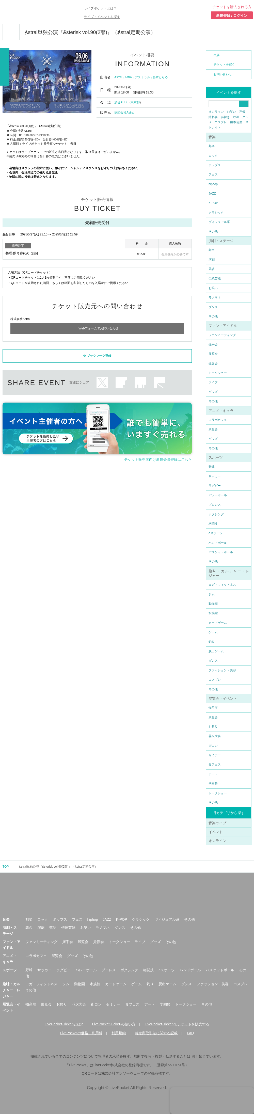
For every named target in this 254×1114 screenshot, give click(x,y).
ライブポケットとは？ (100, 8)
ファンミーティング (222, 335)
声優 (242, 112)
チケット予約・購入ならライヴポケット (32, 12)
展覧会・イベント (223, 698)
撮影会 (213, 117)
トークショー (218, 373)
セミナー (215, 755)
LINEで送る (140, 380)
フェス (213, 174)
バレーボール (218, 495)
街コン (213, 745)
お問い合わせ (223, 74)
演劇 (212, 259)
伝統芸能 (215, 278)
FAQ (190, 1033)
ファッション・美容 (222, 670)
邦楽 (212, 146)
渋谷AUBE (121, 102)
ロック (213, 155)
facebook (121, 380)
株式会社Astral (124, 112)
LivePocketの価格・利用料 (81, 1033)
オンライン (216, 112)
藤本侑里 (236, 122)
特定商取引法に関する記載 (156, 1033)
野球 (212, 467)
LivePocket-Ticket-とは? (64, 1024)
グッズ (213, 392)
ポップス (215, 165)
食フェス (215, 764)
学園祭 (213, 783)
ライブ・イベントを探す (102, 17)
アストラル (142, 77)
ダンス (213, 307)
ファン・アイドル (223, 326)
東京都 (135, 102)
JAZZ (212, 193)
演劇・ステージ (221, 241)
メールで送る (159, 380)
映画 (236, 117)
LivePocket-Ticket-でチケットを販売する (177, 1024)
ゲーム (213, 632)
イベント (216, 832)
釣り (212, 642)
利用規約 (119, 1033)
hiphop (213, 184)
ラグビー (215, 485)
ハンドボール (218, 543)
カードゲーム (218, 623)
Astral (129, 77)
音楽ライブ (217, 823)
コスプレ (221, 122)
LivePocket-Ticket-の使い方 (114, 1024)
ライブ (213, 382)
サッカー (215, 476)
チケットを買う (224, 64)
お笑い (231, 112)
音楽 (212, 137)
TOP (6, 866)
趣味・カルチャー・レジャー (11, 990)
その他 (213, 231)
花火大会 (215, 736)
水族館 (213, 613)
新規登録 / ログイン (232, 15)
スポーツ (216, 457)
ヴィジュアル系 (219, 222)
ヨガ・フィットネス (222, 584)
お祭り (213, 726)
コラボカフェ (218, 420)
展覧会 (213, 354)
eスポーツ (216, 533)
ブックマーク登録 (99, 354)
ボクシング (216, 514)
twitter (102, 380)
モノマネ (215, 297)
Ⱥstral (118, 77)
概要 (217, 55)
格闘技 (213, 524)
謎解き (225, 117)
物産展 (213, 707)
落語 (212, 269)
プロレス (215, 504)
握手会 (213, 344)
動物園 (213, 604)
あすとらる (160, 77)
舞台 (212, 250)
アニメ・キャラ (221, 411)
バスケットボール (221, 552)
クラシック (216, 212)
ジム (212, 594)
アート (213, 774)
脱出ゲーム (216, 651)
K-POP (213, 203)
